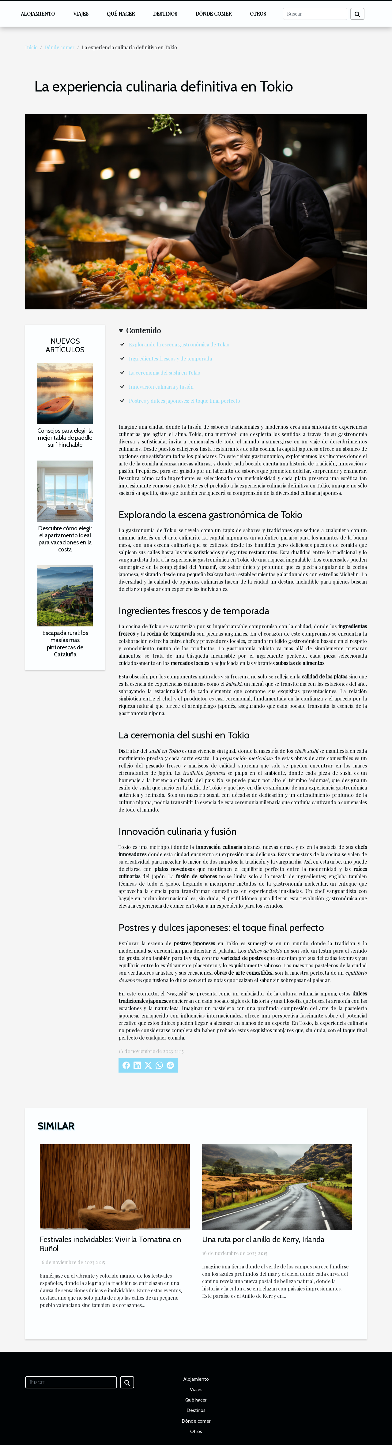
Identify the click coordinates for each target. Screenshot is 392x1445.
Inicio (31, 47)
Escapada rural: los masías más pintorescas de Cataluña (65, 643)
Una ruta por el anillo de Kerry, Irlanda (263, 1239)
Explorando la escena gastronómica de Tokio (179, 344)
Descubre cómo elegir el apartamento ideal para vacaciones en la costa (65, 539)
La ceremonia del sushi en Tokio (164, 372)
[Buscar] (315, 14)
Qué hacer (121, 13)
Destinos (165, 13)
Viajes (81, 13)
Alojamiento (38, 13)
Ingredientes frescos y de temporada (170, 358)
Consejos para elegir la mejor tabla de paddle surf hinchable (65, 437)
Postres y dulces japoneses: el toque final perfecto (184, 401)
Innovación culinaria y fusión (161, 386)
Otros (258, 13)
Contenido (143, 330)
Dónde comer (214, 13)
